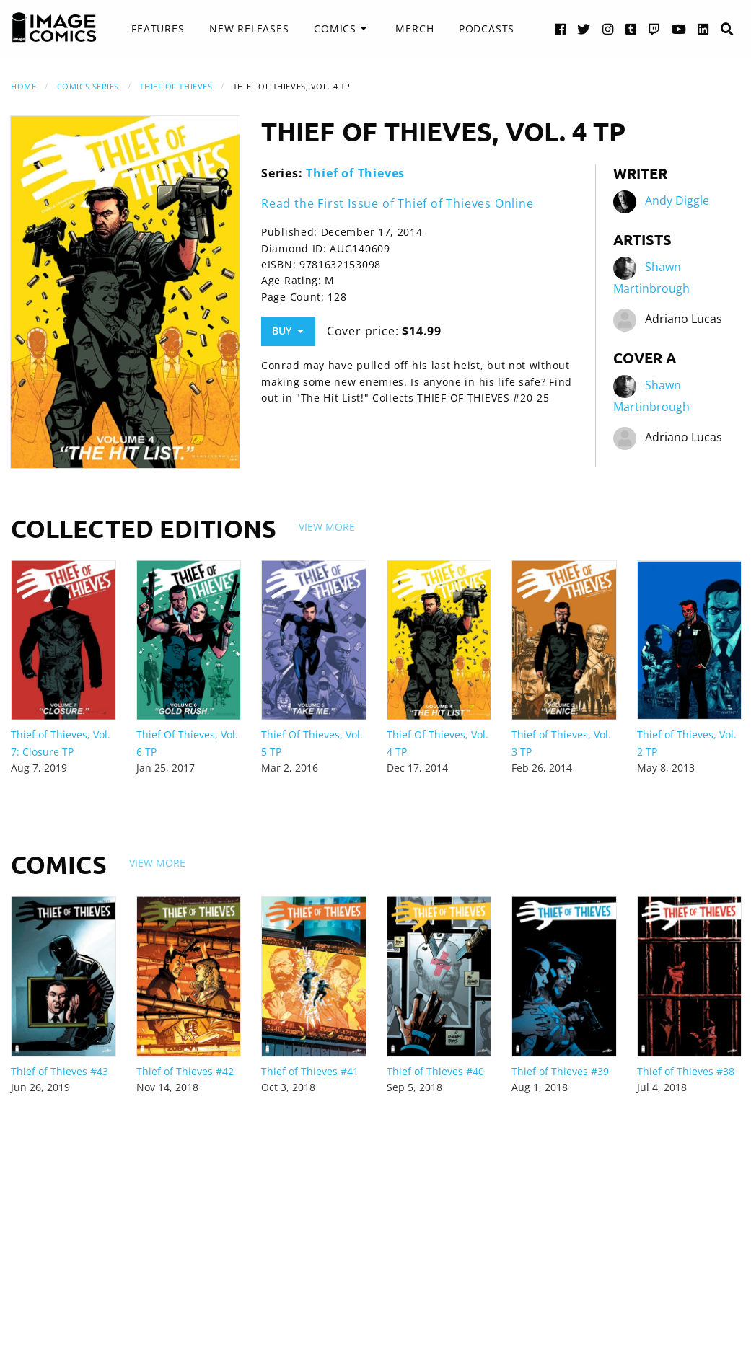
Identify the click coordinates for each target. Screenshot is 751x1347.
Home (23, 86)
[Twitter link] (584, 28)
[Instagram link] (608, 28)
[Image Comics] (54, 27)
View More (327, 527)
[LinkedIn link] (703, 28)
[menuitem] (157, 29)
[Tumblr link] (631, 28)
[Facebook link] (560, 28)
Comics (335, 28)
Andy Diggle (677, 200)
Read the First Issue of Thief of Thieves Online (397, 203)
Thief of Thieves (175, 86)
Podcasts (486, 28)
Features (157, 28)
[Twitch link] (654, 28)
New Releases (249, 28)
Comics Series (88, 86)
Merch (414, 28)
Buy (288, 330)
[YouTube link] (679, 28)
